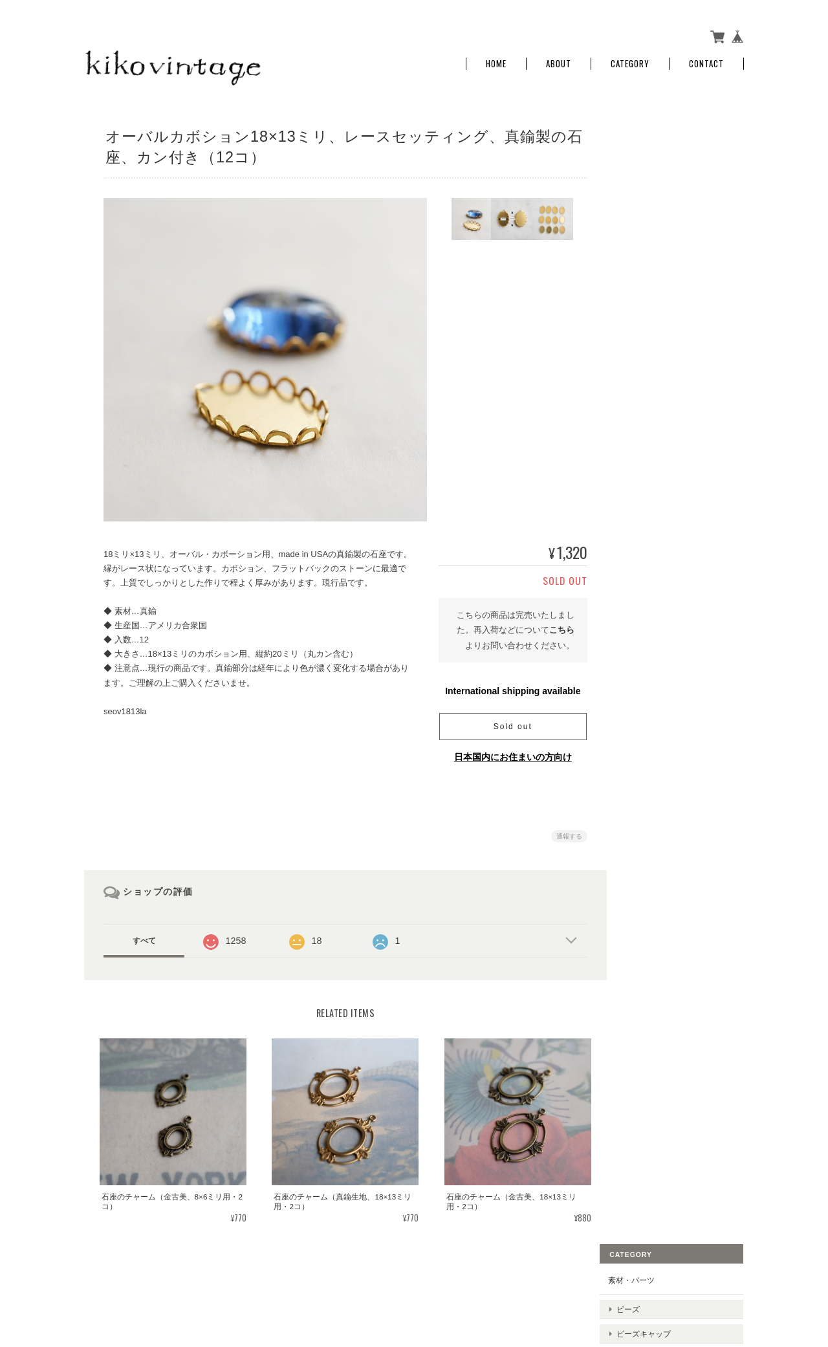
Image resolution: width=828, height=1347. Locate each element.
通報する (564, 832)
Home (496, 60)
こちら (556, 626)
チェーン (650, 314)
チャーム (650, 223)
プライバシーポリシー (601, 1283)
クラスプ (650, 243)
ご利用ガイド (649, 416)
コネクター (654, 263)
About (558, 60)
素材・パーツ (649, 139)
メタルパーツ (658, 203)
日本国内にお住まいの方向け (508, 753)
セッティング (658, 334)
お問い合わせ (649, 476)
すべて (144, 936)
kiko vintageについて (511, 1283)
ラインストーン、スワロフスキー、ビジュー (681, 288)
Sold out (507, 722)
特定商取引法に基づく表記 (672, 447)
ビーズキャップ (662, 183)
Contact (706, 60)
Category (630, 60)
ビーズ (646, 163)
